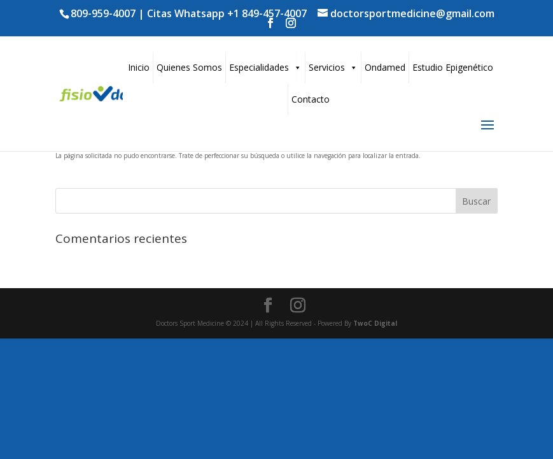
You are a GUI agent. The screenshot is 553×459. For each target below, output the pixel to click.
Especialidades (265, 67)
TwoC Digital (375, 323)
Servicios (333, 67)
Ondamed (385, 67)
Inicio (139, 67)
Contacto (310, 99)
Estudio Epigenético (452, 67)
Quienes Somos (189, 67)
